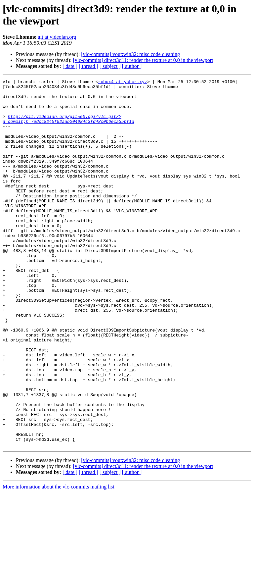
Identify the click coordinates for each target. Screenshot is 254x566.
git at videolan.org (57, 37)
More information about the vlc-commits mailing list (58, 560)
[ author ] (132, 66)
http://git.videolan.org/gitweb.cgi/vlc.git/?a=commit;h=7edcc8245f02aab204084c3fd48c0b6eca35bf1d (68, 127)
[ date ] (70, 66)
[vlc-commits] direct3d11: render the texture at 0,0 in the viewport (143, 60)
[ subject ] (110, 66)
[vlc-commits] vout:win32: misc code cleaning (130, 54)
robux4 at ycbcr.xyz (122, 82)
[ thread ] (88, 66)
